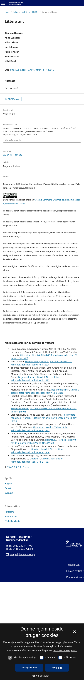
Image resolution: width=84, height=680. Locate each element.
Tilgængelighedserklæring (20, 554)
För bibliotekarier (13, 521)
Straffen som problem (37, 361)
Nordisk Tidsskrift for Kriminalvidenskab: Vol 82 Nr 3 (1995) (35, 379)
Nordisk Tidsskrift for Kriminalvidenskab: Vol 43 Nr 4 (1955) (43, 441)
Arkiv (15, 11)
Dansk (8, 488)
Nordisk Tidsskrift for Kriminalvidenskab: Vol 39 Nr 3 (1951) (39, 429)
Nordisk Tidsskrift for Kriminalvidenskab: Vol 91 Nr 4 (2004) (41, 363)
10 (23, 467)
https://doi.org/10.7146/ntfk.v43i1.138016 (32, 69)
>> (28, 467)
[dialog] (42, 651)
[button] (42, 676)
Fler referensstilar (13, 140)
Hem (7, 11)
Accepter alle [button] (29, 667)
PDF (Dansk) (13, 99)
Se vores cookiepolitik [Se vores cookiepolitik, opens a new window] (65, 650)
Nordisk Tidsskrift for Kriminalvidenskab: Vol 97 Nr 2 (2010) (45, 391)
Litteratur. (38, 427)
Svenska (9, 492)
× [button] (74, 632)
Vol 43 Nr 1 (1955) (30, 11)
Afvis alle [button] (57, 667)
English (8, 483)
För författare (11, 516)
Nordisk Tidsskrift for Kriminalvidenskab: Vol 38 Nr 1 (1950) (37, 451)
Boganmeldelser (27, 377)
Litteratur (25, 355)
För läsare (9, 511)
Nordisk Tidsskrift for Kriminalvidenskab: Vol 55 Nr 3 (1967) (37, 460)
